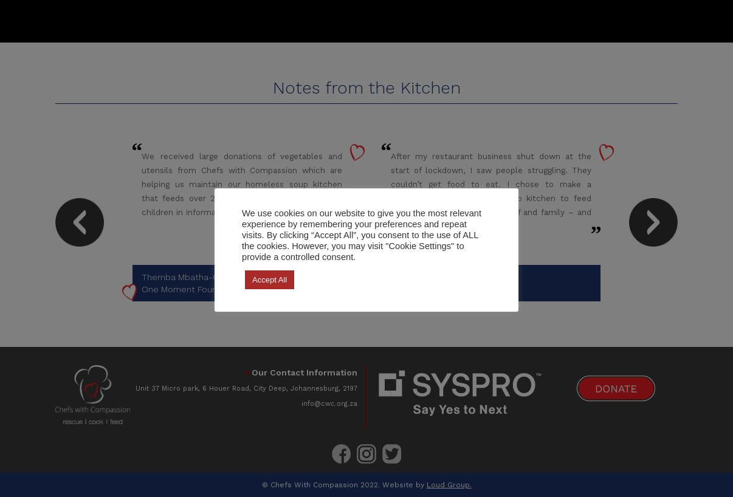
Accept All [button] (269, 279)
